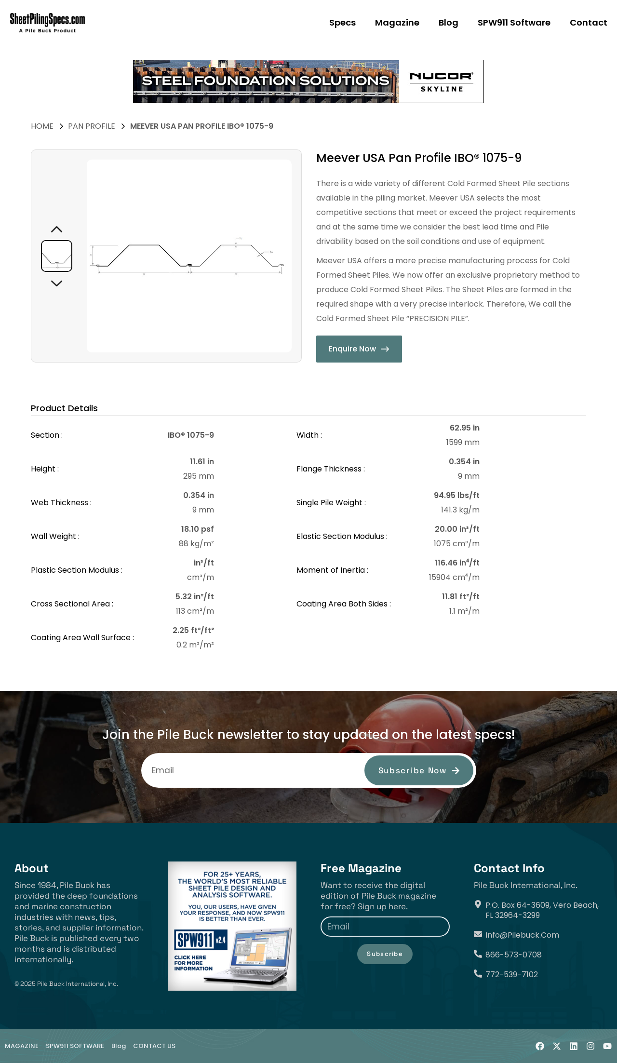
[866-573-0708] (478, 954)
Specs (342, 22)
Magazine (397, 22)
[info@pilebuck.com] (478, 934)
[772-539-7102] (478, 973)
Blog (448, 22)
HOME (42, 126)
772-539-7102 (511, 974)
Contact (588, 22)
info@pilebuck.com (522, 935)
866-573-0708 (513, 954)
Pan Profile (91, 126)
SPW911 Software (514, 22)
